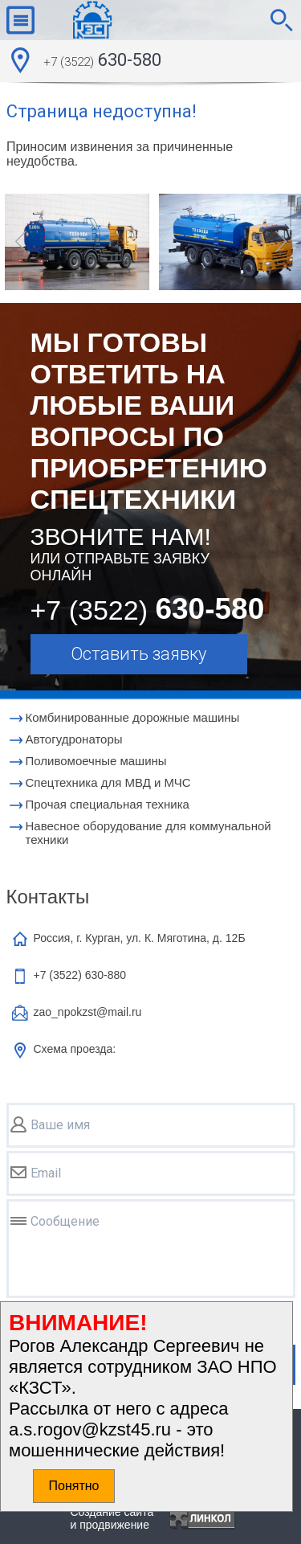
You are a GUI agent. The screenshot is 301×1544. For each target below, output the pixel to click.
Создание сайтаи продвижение (112, 1518)
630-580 (102, 62)
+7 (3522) (80, 975)
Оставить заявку (138, 654)
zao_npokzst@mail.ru (88, 1011)
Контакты (48, 896)
